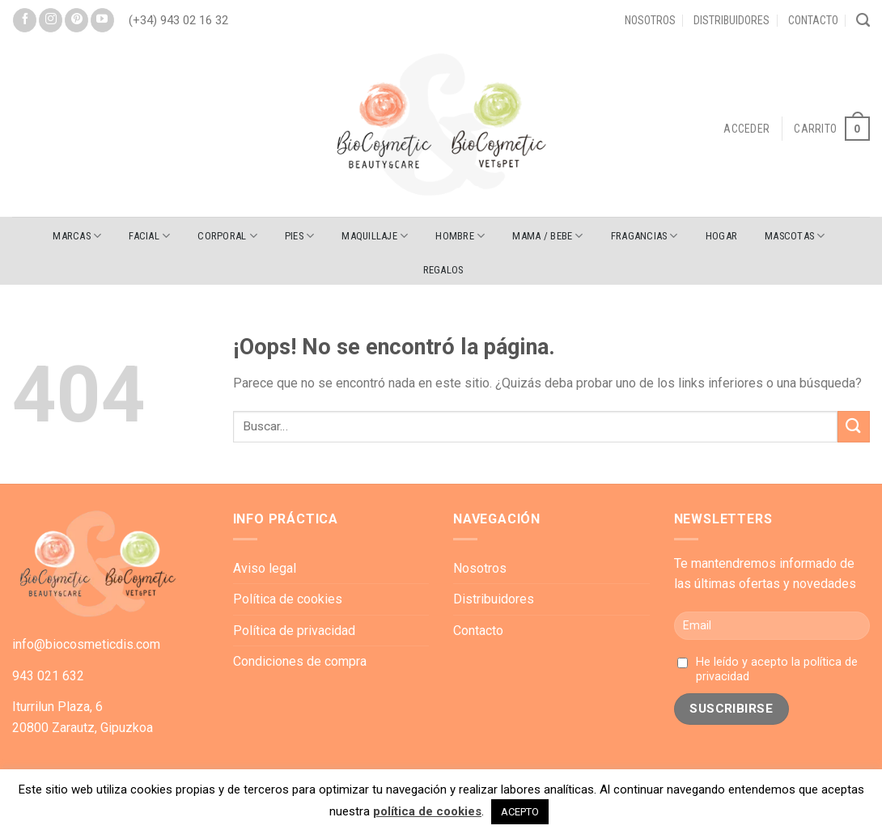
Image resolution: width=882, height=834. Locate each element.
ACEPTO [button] (520, 812)
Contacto (813, 20)
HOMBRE (460, 235)
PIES (299, 235)
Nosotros (650, 20)
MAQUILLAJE (374, 235)
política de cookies (427, 811)
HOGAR (721, 236)
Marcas (77, 235)
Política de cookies (287, 599)
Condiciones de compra (300, 661)
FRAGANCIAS (644, 235)
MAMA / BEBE (547, 235)
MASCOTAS (795, 235)
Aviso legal (264, 568)
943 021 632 (48, 676)
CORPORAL (227, 235)
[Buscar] (863, 20)
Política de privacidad (294, 630)
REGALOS (443, 270)
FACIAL (149, 235)
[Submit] (853, 426)
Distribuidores (731, 20)
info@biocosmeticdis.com (86, 644)
